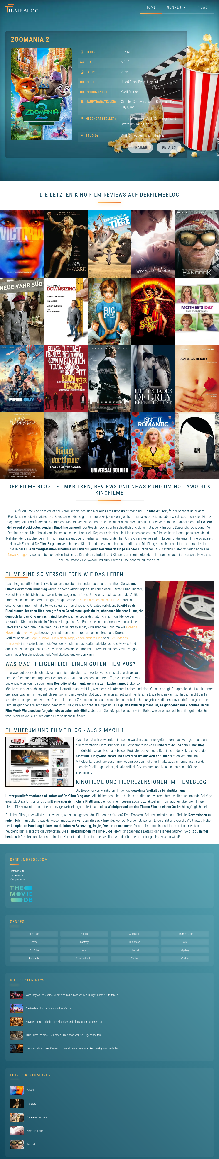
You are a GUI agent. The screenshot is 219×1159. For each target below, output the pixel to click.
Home (151, 8)
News (203, 8)
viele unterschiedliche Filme (99, 600)
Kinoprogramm (18, 879)
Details (169, 147)
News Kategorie (19, 555)
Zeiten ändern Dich (89, 638)
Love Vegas (30, 633)
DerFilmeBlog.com (29, 859)
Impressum (16, 875)
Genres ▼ (177, 8)
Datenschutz (17, 871)
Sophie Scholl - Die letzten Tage (52, 638)
